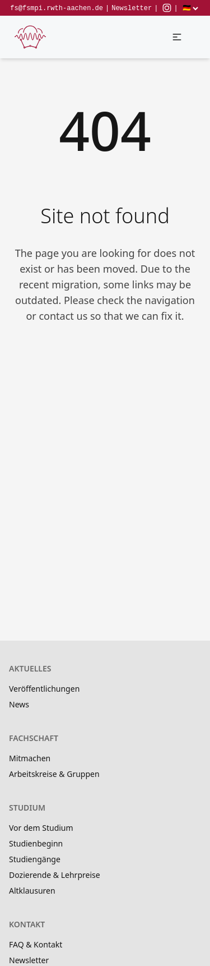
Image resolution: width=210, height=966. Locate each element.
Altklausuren (32, 890)
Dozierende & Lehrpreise (54, 875)
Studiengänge (34, 859)
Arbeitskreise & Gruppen (54, 774)
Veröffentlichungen (44, 688)
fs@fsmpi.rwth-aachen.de (56, 8)
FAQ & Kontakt (35, 944)
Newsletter (131, 8)
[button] (177, 37)
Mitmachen (29, 758)
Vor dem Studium (41, 827)
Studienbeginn (36, 843)
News (19, 704)
